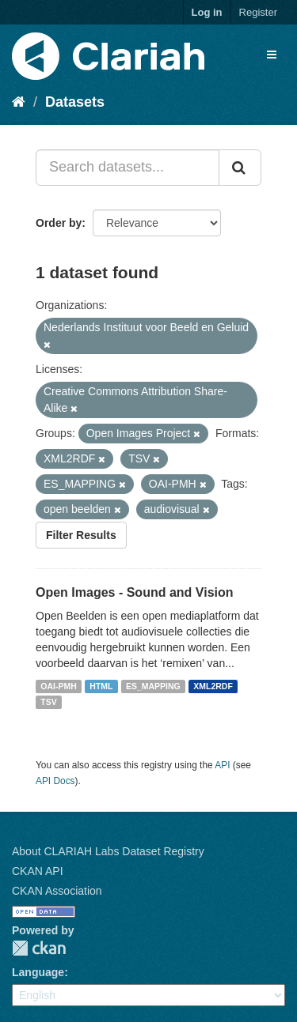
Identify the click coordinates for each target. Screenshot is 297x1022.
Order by (59, 223)
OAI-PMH (58, 686)
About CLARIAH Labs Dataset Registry (108, 851)
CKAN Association (57, 890)
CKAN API (37, 871)
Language (38, 972)
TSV (48, 702)
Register (258, 12)
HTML (100, 686)
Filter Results (81, 535)
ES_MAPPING (153, 686)
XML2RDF (213, 686)
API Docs (55, 780)
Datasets (75, 102)
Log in (207, 12)
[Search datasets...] (127, 167)
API (222, 765)
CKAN (39, 948)
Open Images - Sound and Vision (135, 592)
